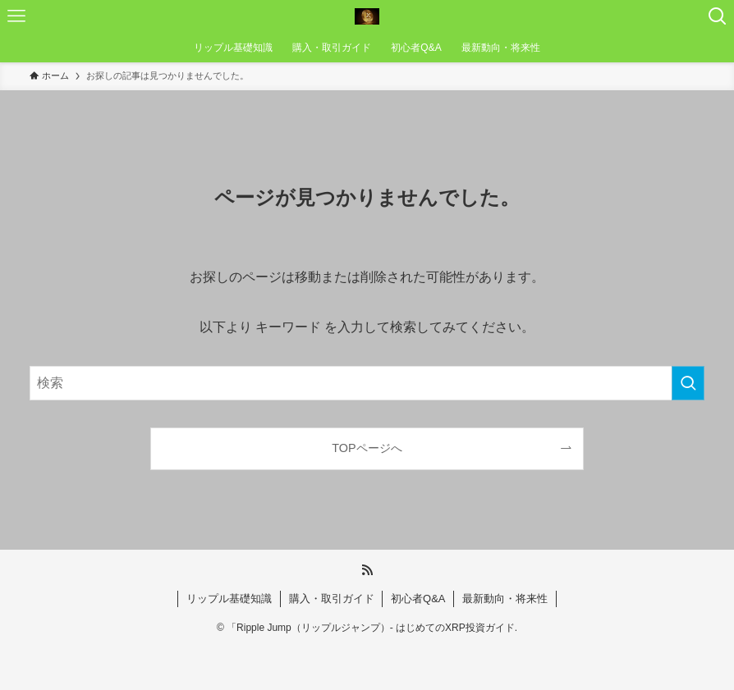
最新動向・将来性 (505, 598)
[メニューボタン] (16, 16)
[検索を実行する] (688, 383)
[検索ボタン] (717, 16)
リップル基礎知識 (229, 598)
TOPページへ (366, 448)
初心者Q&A (418, 598)
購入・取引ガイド (331, 598)
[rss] (367, 570)
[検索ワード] (367, 383)
